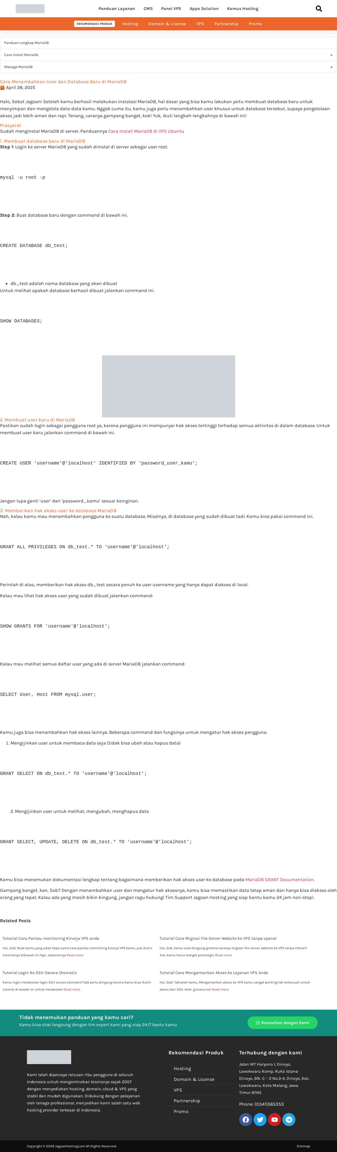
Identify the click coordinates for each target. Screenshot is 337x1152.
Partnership (226, 23)
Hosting (130, 23)
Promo (255, 23)
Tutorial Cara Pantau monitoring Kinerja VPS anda (51, 938)
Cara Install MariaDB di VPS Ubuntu (146, 131)
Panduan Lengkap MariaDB (26, 43)
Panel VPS (171, 8)
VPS (200, 23)
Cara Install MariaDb (21, 55)
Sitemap (303, 1146)
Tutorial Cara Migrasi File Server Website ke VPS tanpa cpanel (218, 938)
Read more (75, 955)
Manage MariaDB (18, 67)
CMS (148, 8)
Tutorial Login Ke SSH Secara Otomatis (40, 972)
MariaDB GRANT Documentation (279, 879)
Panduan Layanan (117, 8)
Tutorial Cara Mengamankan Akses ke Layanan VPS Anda (214, 972)
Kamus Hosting (242, 8)
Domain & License (167, 23)
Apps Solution (204, 8)
